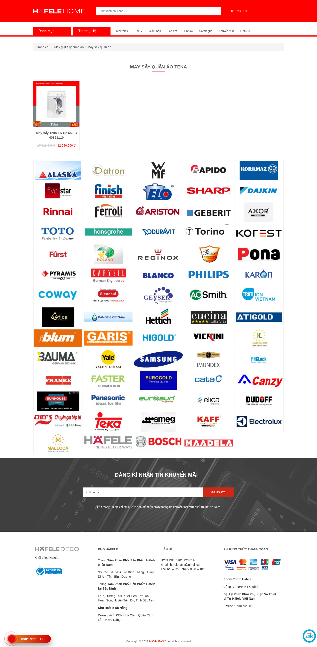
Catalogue (205, 31)
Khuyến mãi (226, 31)
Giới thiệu (122, 31)
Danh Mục (45, 31)
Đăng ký (218, 492)
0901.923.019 (236, 11)
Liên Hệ (245, 31)
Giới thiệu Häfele (46, 557)
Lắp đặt (172, 31)
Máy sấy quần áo (99, 47)
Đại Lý (138, 31)
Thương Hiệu (87, 31)
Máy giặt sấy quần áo (69, 47)
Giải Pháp (155, 31)
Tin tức (188, 31)
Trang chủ (43, 47)
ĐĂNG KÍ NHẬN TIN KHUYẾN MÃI (156, 475)
